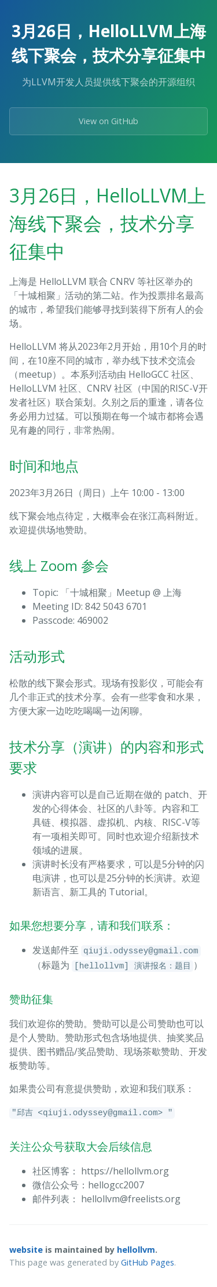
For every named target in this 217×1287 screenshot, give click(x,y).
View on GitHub (108, 120)
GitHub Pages (147, 1262)
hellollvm (136, 1249)
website (26, 1249)
